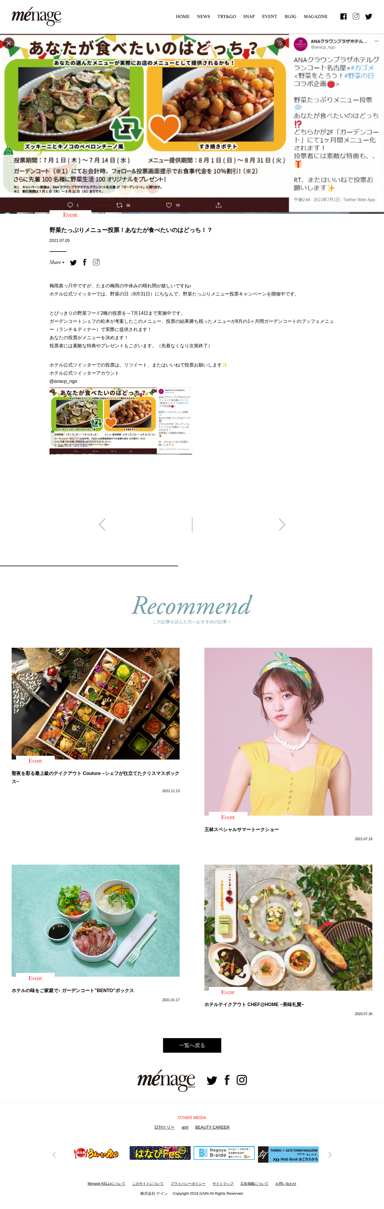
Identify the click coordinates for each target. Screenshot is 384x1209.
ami (185, 1127)
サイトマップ (223, 1184)
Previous (54, 1154)
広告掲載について (254, 1184)
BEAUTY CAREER (212, 1127)
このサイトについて (148, 1184)
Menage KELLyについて (106, 1184)
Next (330, 1154)
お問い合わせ (285, 1184)
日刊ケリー (164, 1127)
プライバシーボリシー (188, 1184)
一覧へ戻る (192, 1045)
